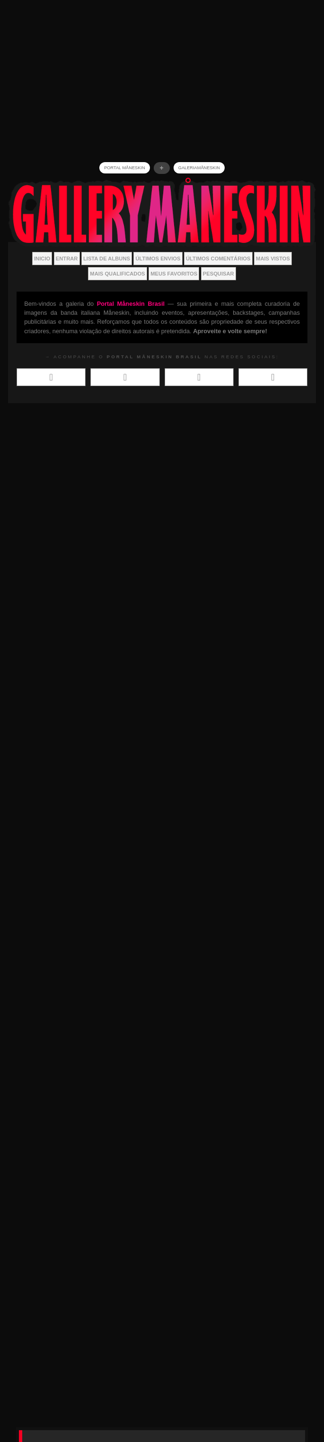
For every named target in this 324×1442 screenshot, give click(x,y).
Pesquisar (218, 273)
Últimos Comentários (218, 258)
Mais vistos (273, 258)
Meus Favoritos (173, 273)
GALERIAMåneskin (199, 167)
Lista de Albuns (106, 258)
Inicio (42, 258)
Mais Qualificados (117, 273)
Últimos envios (158, 258)
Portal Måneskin (124, 167)
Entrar (67, 258)
